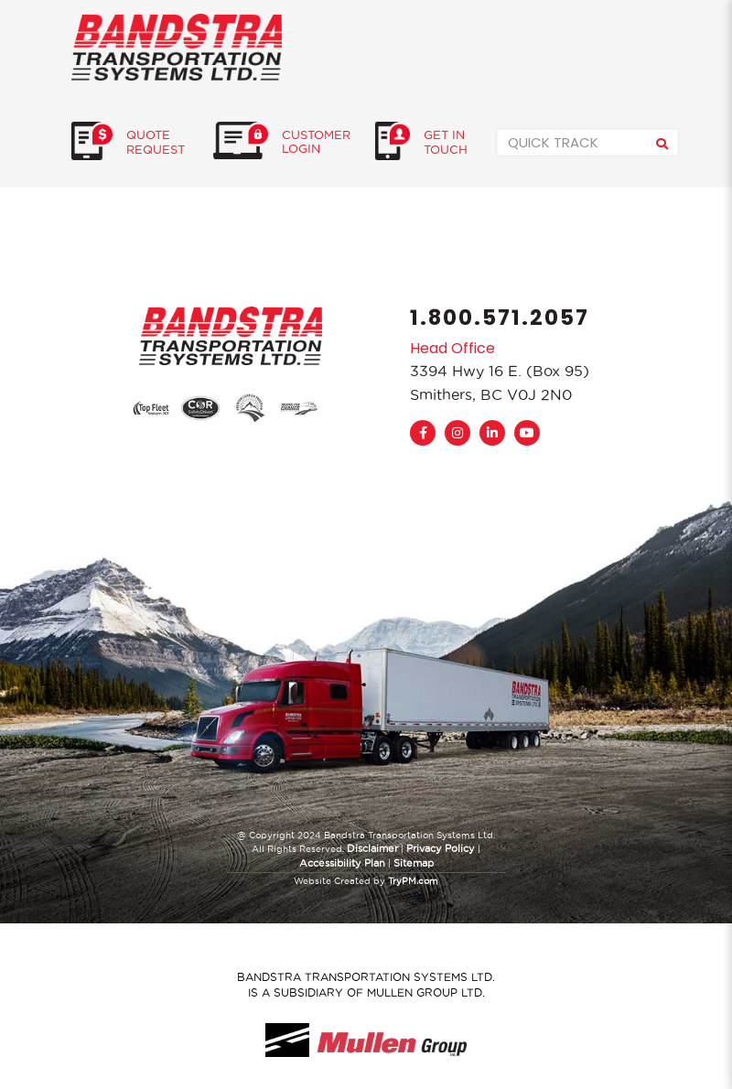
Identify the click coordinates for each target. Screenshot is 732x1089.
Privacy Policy (440, 848)
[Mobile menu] (649, 46)
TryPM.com (413, 881)
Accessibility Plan (342, 862)
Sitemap (413, 862)
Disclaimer (372, 848)
